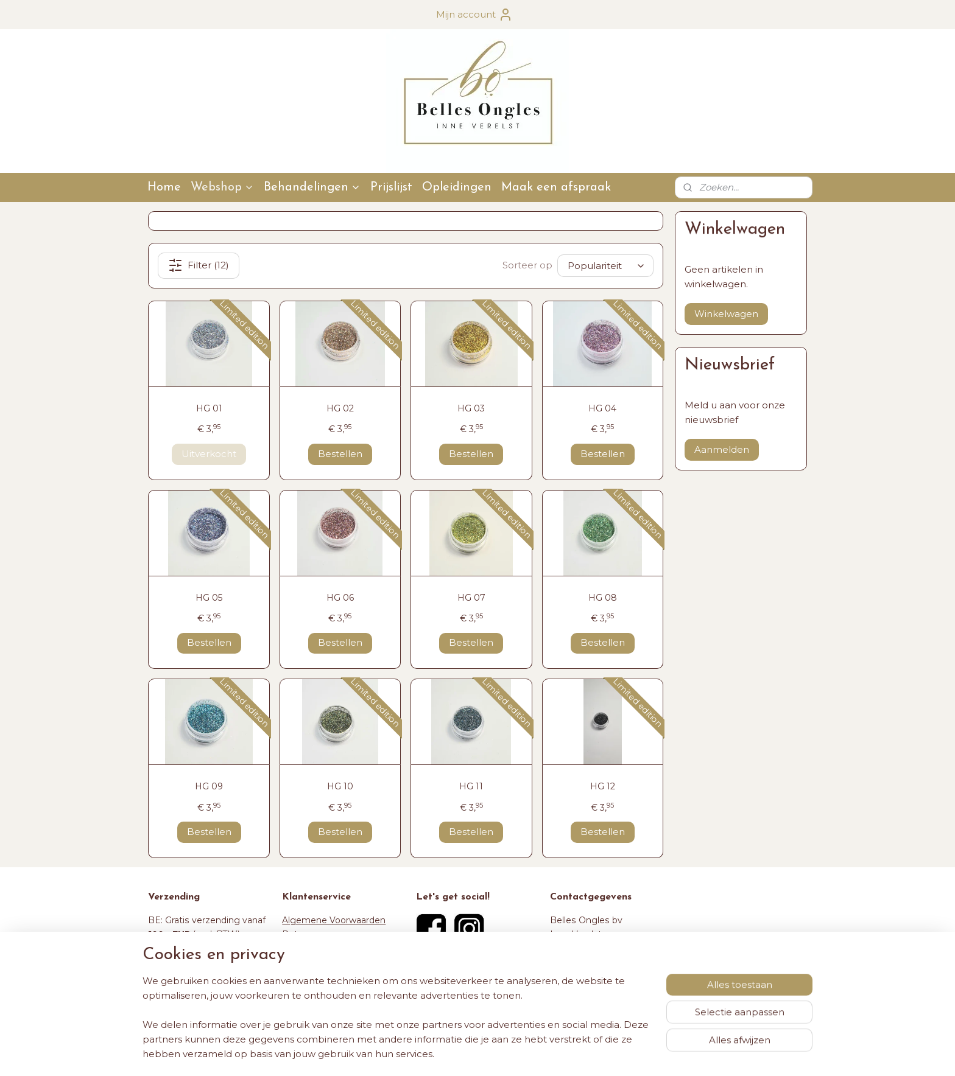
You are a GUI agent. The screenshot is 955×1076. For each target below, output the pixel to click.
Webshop (222, 187)
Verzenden (305, 947)
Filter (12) (198, 265)
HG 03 (471, 408)
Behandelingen (312, 187)
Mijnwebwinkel (612, 1053)
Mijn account (474, 14)
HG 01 (209, 408)
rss (460, 1053)
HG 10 (340, 786)
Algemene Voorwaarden (334, 920)
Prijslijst (391, 187)
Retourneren (309, 934)
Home (164, 187)
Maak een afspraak (556, 187)
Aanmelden (721, 449)
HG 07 (471, 597)
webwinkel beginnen (505, 1053)
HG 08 (602, 597)
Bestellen (340, 453)
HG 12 (602, 786)
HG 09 (209, 786)
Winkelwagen (726, 314)
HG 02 (340, 408)
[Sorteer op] (605, 265)
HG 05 (209, 597)
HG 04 (602, 408)
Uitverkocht (208, 453)
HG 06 (340, 597)
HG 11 (471, 786)
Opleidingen (457, 187)
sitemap (438, 1053)
